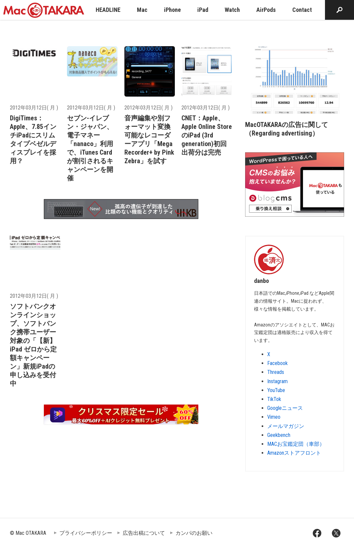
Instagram (277, 381)
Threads (275, 372)
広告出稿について (144, 533)
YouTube (276, 390)
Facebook (277, 363)
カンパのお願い (194, 533)
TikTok (274, 399)
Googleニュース (285, 408)
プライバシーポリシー (85, 533)
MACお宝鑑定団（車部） (296, 444)
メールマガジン (285, 426)
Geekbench (278, 435)
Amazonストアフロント (294, 453)
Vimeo (273, 417)
